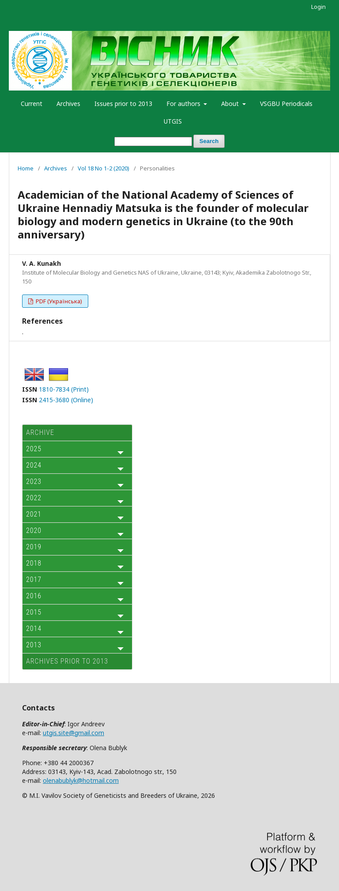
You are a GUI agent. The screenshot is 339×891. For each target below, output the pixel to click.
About (231, 103)
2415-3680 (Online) (66, 400)
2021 (33, 514)
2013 (33, 645)
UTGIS (173, 121)
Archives (68, 103)
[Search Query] (153, 141)
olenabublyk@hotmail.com (81, 780)
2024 (33, 465)
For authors (184, 103)
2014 (33, 628)
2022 (33, 498)
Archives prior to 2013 (67, 661)
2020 (33, 530)
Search (209, 141)
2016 (33, 596)
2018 (33, 563)
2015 (33, 612)
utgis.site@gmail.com (73, 733)
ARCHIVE (40, 432)
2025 (33, 449)
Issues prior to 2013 (123, 103)
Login (318, 7)
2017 (33, 579)
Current (31, 103)
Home (26, 168)
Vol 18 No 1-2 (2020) (103, 168)
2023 (33, 481)
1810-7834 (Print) (64, 389)
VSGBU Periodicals (286, 103)
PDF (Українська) (58, 301)
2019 (33, 547)
